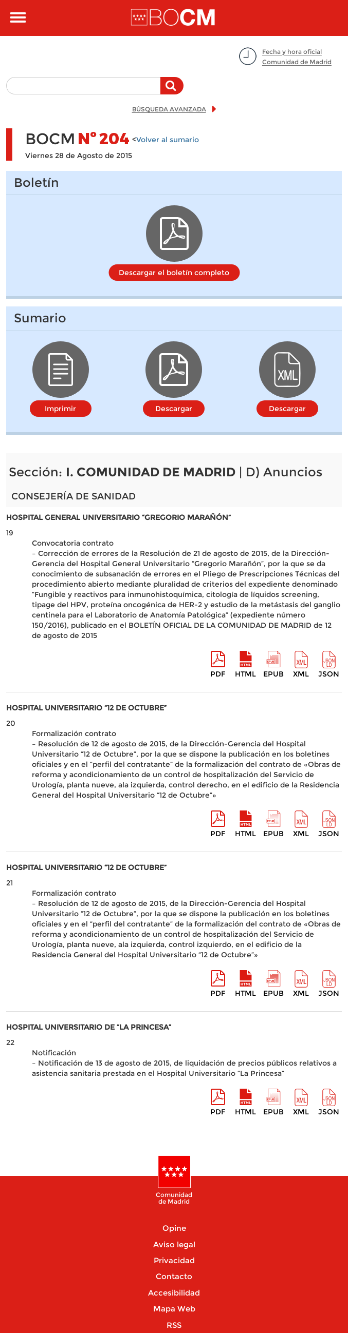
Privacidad (174, 1260)
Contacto (174, 1276)
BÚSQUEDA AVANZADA (169, 109)
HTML (245, 674)
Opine (174, 1228)
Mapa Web (174, 1308)
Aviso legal (174, 1244)
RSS (174, 1325)
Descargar (173, 408)
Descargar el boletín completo (174, 272)
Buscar (172, 91)
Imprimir (60, 408)
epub (273, 674)
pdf (217, 674)
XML (301, 674)
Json (328, 674)
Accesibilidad (174, 1293)
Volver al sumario (167, 139)
